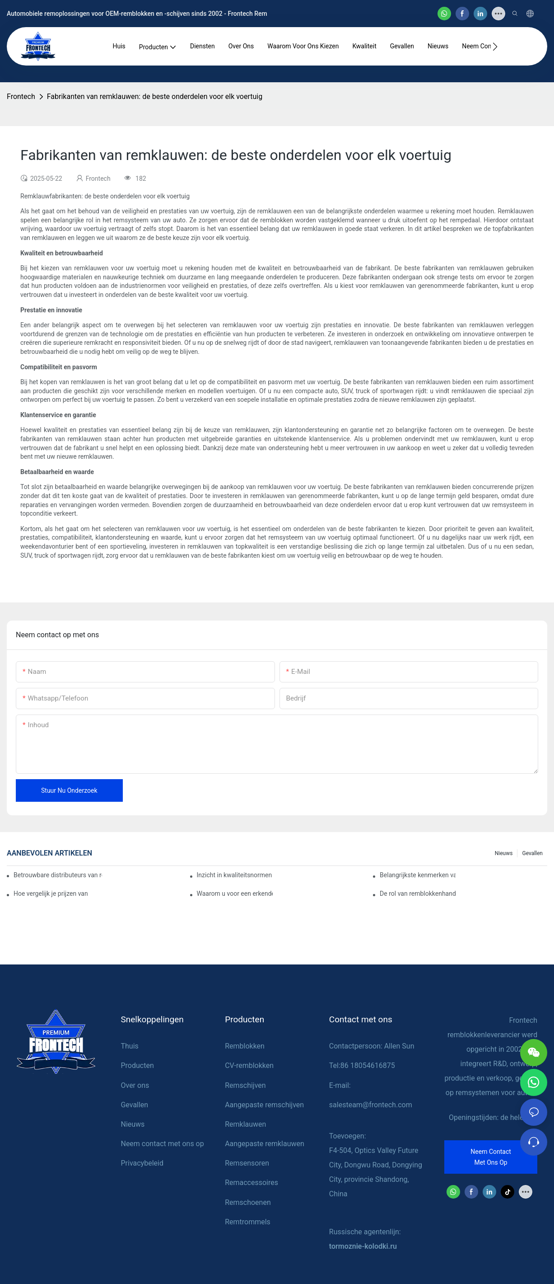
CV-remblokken (249, 1065)
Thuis (129, 1046)
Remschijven (245, 1085)
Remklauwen (245, 1124)
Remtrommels (247, 1222)
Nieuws (504, 853)
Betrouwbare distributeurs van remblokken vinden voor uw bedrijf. (58, 875)
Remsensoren (247, 1163)
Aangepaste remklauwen (264, 1143)
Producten (137, 1065)
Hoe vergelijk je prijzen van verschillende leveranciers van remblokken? (51, 893)
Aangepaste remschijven (264, 1105)
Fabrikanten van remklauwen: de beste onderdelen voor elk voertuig (154, 96)
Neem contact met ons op (162, 1143)
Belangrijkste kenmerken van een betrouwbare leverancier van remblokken (418, 875)
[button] (495, 46)
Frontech (21, 96)
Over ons (135, 1085)
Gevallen (532, 853)
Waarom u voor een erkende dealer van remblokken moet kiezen (235, 893)
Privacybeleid (142, 1163)
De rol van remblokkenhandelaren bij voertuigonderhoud (418, 893)
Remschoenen (248, 1202)
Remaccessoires (251, 1182)
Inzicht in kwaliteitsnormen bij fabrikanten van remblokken (235, 875)
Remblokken (245, 1046)
